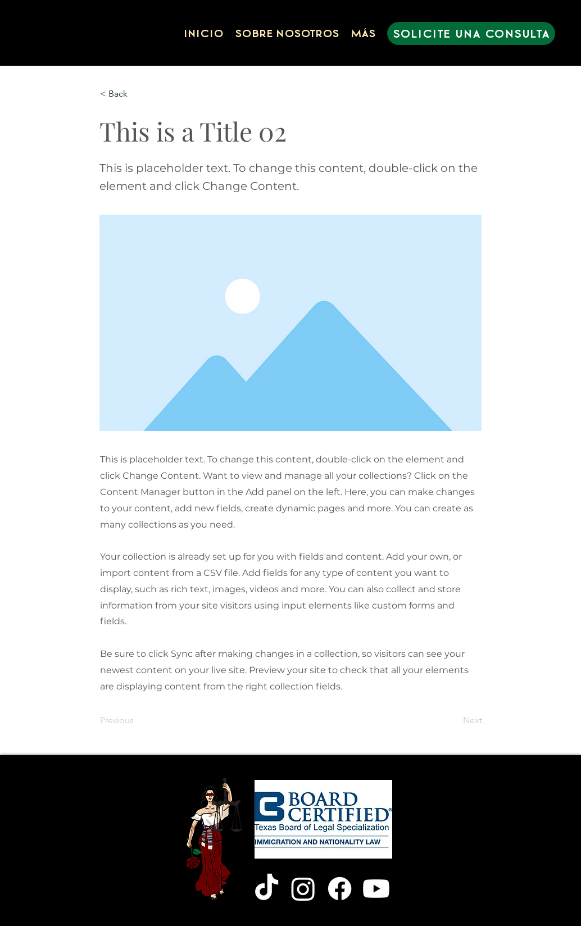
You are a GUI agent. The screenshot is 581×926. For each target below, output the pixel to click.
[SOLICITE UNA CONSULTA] (471, 33)
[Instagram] (303, 888)
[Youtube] (376, 888)
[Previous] (137, 720)
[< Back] (137, 94)
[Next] (454, 720)
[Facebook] (339, 888)
